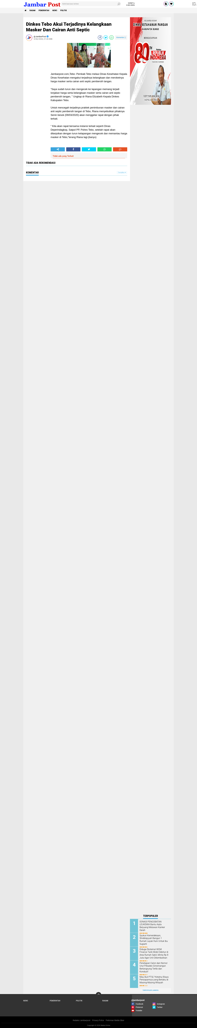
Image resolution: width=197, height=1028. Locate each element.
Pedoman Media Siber (115, 1020)
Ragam (32, 10)
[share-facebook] (100, 37)
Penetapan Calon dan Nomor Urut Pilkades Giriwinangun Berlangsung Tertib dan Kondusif (153, 967)
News (54, 10)
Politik (63, 10)
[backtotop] (98, 994)
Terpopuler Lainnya (150, 990)
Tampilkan (122, 172)
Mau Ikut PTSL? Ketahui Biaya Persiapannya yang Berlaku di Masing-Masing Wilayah (154, 980)
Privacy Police (98, 1020)
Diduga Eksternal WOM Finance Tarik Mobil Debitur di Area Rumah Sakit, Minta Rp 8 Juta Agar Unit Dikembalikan (154, 953)
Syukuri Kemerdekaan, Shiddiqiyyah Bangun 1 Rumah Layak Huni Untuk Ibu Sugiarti (154, 939)
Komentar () (121, 37)
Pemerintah (44, 10)
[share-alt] (58, 149)
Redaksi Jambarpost (81, 1020)
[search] (91, 3)
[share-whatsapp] (111, 37)
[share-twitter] (106, 37)
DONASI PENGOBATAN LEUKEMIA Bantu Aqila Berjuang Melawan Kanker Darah (152, 925)
